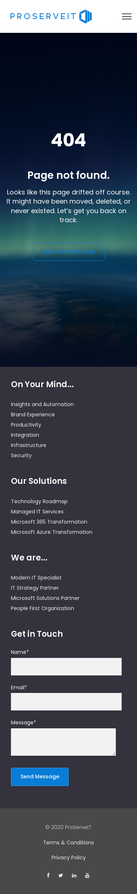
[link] (51, 16)
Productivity (26, 424)
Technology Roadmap (39, 501)
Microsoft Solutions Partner (45, 598)
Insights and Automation (42, 404)
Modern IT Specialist (36, 577)
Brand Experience (33, 414)
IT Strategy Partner (35, 587)
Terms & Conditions (68, 842)
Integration (25, 435)
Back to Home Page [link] (68, 251)
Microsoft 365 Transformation (49, 521)
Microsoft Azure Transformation (51, 532)
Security (21, 455)
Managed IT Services (37, 511)
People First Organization (42, 608)
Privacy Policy (69, 857)
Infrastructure (28, 445)
